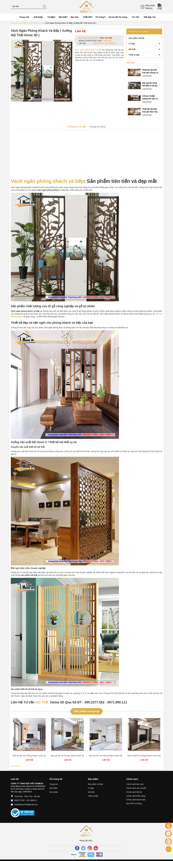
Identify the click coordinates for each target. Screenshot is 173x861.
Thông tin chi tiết (76, 126)
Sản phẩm (53, 792)
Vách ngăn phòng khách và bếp (47, 181)
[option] (29, 740)
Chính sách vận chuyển (136, 788)
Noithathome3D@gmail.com (26, 804)
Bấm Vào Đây (106, 38)
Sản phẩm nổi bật (95, 784)
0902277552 (98, 43)
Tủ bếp (91, 788)
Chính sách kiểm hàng (135, 796)
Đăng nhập (150, 5)
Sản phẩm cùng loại (86, 711)
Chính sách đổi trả (134, 792)
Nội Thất (41, 702)
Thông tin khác (97, 126)
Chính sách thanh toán (135, 800)
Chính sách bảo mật (134, 784)
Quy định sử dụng (134, 803)
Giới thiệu (53, 788)
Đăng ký (148, 8)
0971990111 (111, 43)
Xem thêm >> (16, 766)
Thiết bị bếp (93, 796)
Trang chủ (53, 784)
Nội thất (91, 792)
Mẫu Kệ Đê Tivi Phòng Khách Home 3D (29, 756)
